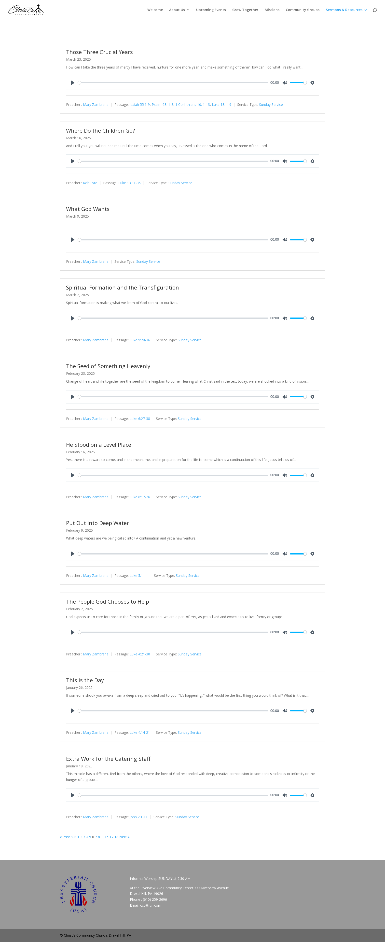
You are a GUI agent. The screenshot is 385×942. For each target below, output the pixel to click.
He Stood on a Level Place (98, 444)
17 (111, 836)
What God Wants (88, 208)
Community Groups (302, 10)
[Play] (73, 83)
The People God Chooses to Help (107, 601)
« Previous (68, 836)
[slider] (173, 82)
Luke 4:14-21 (140, 732)
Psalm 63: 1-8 (162, 104)
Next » (124, 836)
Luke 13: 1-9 (221, 104)
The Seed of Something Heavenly (108, 366)
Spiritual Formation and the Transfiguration (122, 287)
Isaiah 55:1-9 (140, 104)
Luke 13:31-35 (129, 183)
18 (116, 836)
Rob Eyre (90, 183)
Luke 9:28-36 (140, 340)
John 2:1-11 (139, 817)
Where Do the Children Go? (100, 130)
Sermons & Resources (344, 10)
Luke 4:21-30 (140, 654)
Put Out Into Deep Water (97, 522)
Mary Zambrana (96, 104)
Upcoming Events (211, 10)
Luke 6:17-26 (140, 497)
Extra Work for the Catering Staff (108, 758)
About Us (177, 10)
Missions (272, 10)
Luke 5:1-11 (139, 575)
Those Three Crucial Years (99, 51)
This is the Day (85, 680)
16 (107, 836)
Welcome (155, 10)
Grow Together (245, 10)
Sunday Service (271, 104)
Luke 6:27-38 (140, 418)
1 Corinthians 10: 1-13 (192, 104)
